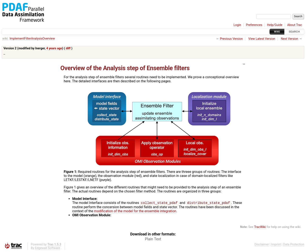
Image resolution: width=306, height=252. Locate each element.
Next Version (289, 39)
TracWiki (260, 227)
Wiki (277, 31)
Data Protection (293, 245)
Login (237, 25)
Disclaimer (262, 245)
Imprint (276, 245)
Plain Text (153, 239)
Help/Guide (274, 25)
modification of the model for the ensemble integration (135, 211)
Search (294, 31)
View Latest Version (261, 39)
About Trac (294, 25)
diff (68, 48)
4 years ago (54, 48)
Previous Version (231, 39)
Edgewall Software (47, 248)
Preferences (254, 25)
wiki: (5, 38)
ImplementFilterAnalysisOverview (32, 38)
